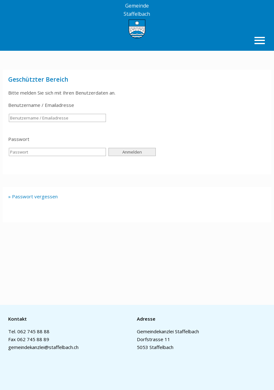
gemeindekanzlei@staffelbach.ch (43, 347)
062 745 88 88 (33, 331)
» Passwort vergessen (33, 196)
